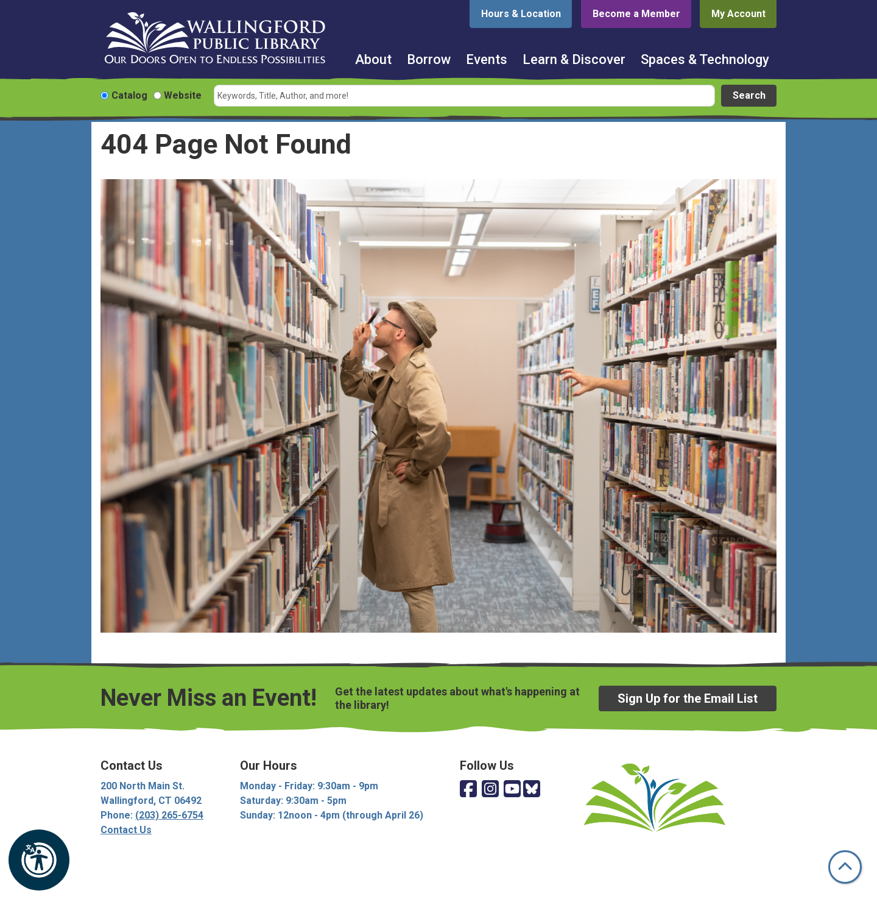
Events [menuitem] (486, 59)
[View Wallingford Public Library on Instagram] (490, 789)
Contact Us (126, 830)
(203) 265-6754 (169, 815)
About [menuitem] (373, 59)
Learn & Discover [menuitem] (574, 59)
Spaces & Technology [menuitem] (705, 59)
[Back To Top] (845, 867)
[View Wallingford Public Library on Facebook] (468, 789)
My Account (738, 14)
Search (749, 95)
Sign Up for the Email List (688, 698)
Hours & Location (521, 14)
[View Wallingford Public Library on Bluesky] (531, 789)
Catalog (129, 95)
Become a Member (636, 14)
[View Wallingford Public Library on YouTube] (512, 789)
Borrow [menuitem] (429, 59)
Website (183, 95)
